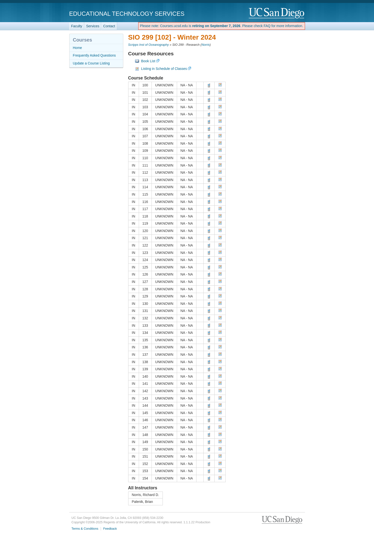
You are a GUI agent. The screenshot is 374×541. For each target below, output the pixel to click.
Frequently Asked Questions (94, 55)
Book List (148, 61)
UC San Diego (277, 13)
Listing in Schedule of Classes (164, 69)
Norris (205, 44)
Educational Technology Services (126, 13)
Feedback (110, 528)
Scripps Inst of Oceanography (148, 44)
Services (92, 26)
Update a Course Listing (91, 63)
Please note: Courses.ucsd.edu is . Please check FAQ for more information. (221, 26)
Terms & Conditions (84, 528)
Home (77, 48)
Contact (109, 26)
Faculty (76, 26)
